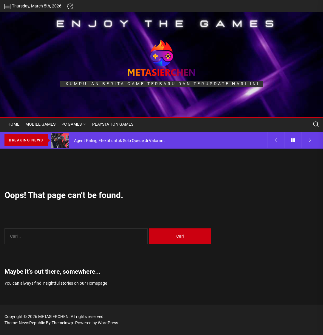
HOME (13, 124)
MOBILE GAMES (40, 124)
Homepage (97, 283)
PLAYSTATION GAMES (112, 124)
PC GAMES (73, 124)
